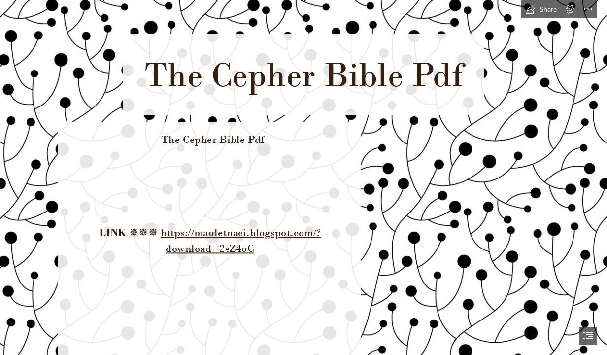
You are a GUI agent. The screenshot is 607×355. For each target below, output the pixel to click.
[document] (303, 177)
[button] (541, 9)
